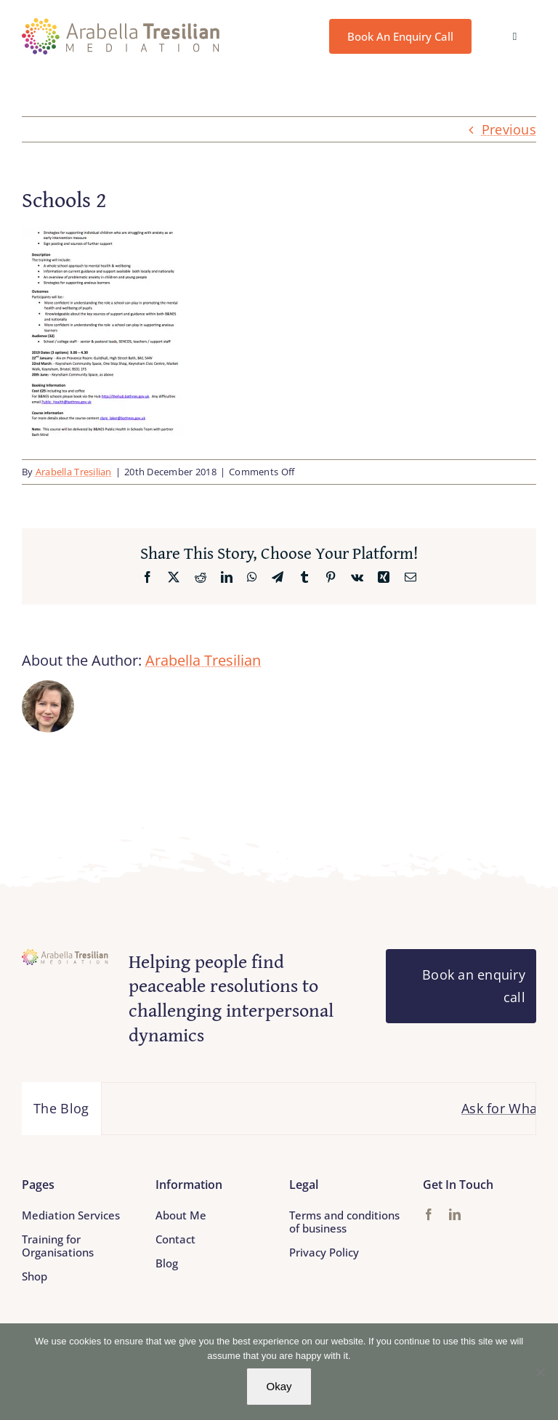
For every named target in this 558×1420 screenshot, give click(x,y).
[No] (540, 1372)
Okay (278, 1386)
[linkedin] (455, 1214)
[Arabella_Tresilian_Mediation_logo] (121, 24)
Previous (509, 129)
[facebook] (428, 1214)
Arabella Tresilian (74, 471)
